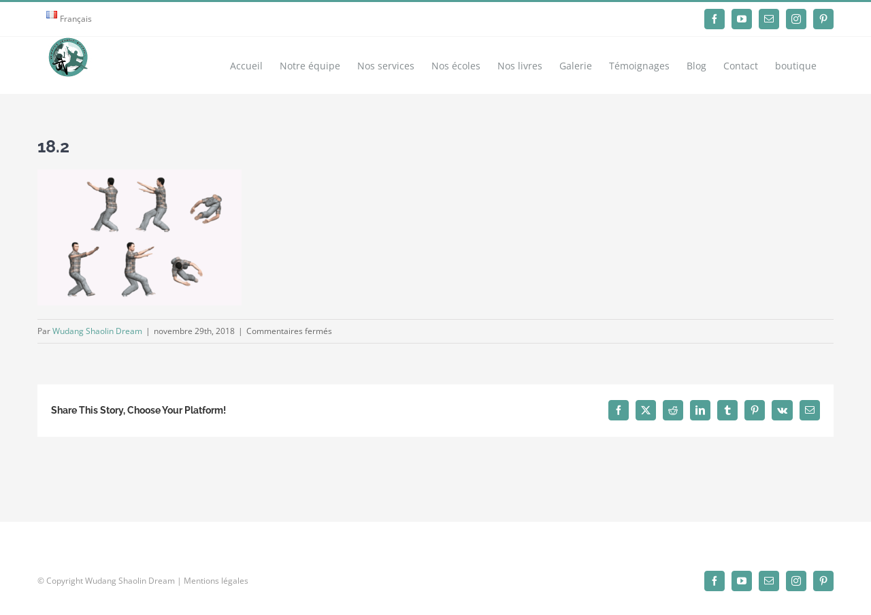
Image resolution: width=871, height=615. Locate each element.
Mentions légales (216, 580)
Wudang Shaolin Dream (97, 331)
